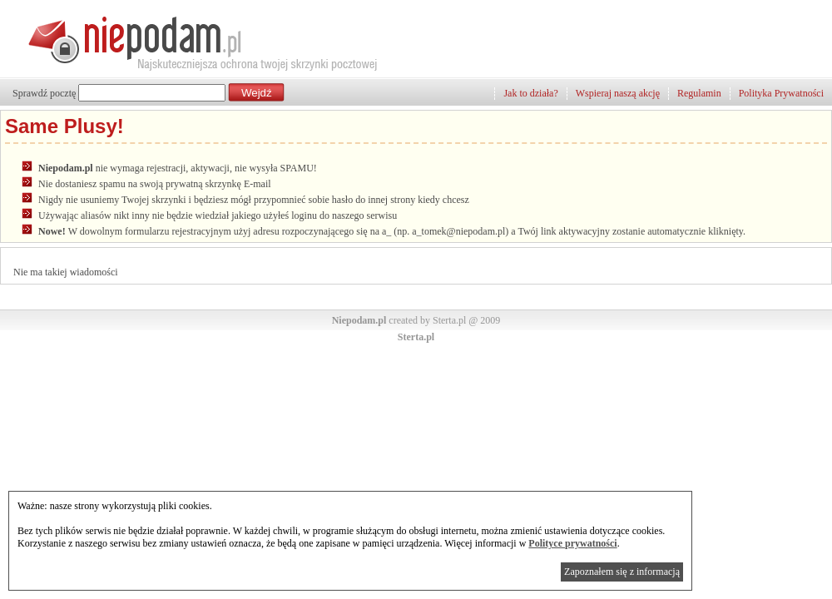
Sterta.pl (416, 337)
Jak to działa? (530, 93)
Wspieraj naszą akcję (618, 93)
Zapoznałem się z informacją (622, 571)
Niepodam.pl (359, 320)
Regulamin (699, 93)
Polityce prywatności (572, 543)
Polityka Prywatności (781, 93)
